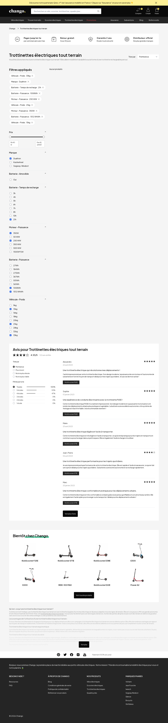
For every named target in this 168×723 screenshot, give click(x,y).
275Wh (15, 273)
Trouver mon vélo (34, 20)
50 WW (15, 237)
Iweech (128, 689)
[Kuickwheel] (10, 162)
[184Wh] (10, 269)
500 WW (15, 248)
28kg (14, 327)
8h (13, 212)
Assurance (115, 20)
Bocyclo (129, 700)
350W (14, 233)
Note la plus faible (22, 377)
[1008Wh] (10, 288)
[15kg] (10, 309)
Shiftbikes (129, 704)
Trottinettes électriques (74, 20)
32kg (14, 331)
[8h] (10, 212)
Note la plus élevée (23, 373)
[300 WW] (10, 244)
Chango (12, 28)
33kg (14, 335)
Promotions (91, 20)
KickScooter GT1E (71, 444)
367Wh (14, 276)
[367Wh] (10, 277)
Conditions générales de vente (59, 685)
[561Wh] (10, 284)
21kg (13, 324)
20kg (14, 320)
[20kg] (10, 320)
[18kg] (10, 316)
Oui (13, 179)
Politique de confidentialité (58, 689)
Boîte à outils (154, 20)
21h (13, 219)
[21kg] (10, 324)
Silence (128, 697)
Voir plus (84, 644)
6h (12, 204)
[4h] (10, 197)
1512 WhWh (16, 291)
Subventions (129, 20)
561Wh (14, 284)
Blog (141, 20)
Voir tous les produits (84, 595)
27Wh (14, 265)
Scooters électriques (53, 20)
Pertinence (20, 367)
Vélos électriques (17, 20)
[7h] (10, 208)
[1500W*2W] (10, 252)
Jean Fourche (131, 685)
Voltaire (129, 682)
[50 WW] (10, 237)
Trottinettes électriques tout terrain (33, 28)
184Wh (14, 269)
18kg (13, 316)
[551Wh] (10, 280)
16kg (13, 313)
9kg (13, 305)
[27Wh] (10, 265)
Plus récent (20, 370)
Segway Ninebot (132, 693)
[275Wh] (10, 273)
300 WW (15, 244)
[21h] (10, 219)
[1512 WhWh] (10, 292)
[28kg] (10, 328)
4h (13, 197)
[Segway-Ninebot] (10, 166)
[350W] (10, 233)
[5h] (10, 201)
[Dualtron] (10, 158)
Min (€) (13, 142)
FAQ (10, 685)
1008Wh (15, 288)
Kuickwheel (16, 162)
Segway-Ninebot (19, 166)
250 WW (15, 240)
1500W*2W (17, 252)
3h (12, 193)
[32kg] (10, 331)
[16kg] (10, 313)
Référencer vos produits (57, 693)
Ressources (13, 682)
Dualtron (15, 158)
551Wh (14, 280)
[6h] (10, 204)
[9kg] (10, 305)
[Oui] (10, 180)
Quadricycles (92, 693)
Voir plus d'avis (70, 514)
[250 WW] (10, 241)
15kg (13, 309)
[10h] (10, 216)
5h (13, 200)
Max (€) (39, 142)
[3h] (10, 193)
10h (13, 215)
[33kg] (10, 335)
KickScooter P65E (71, 382)
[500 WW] (10, 248)
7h (12, 208)
